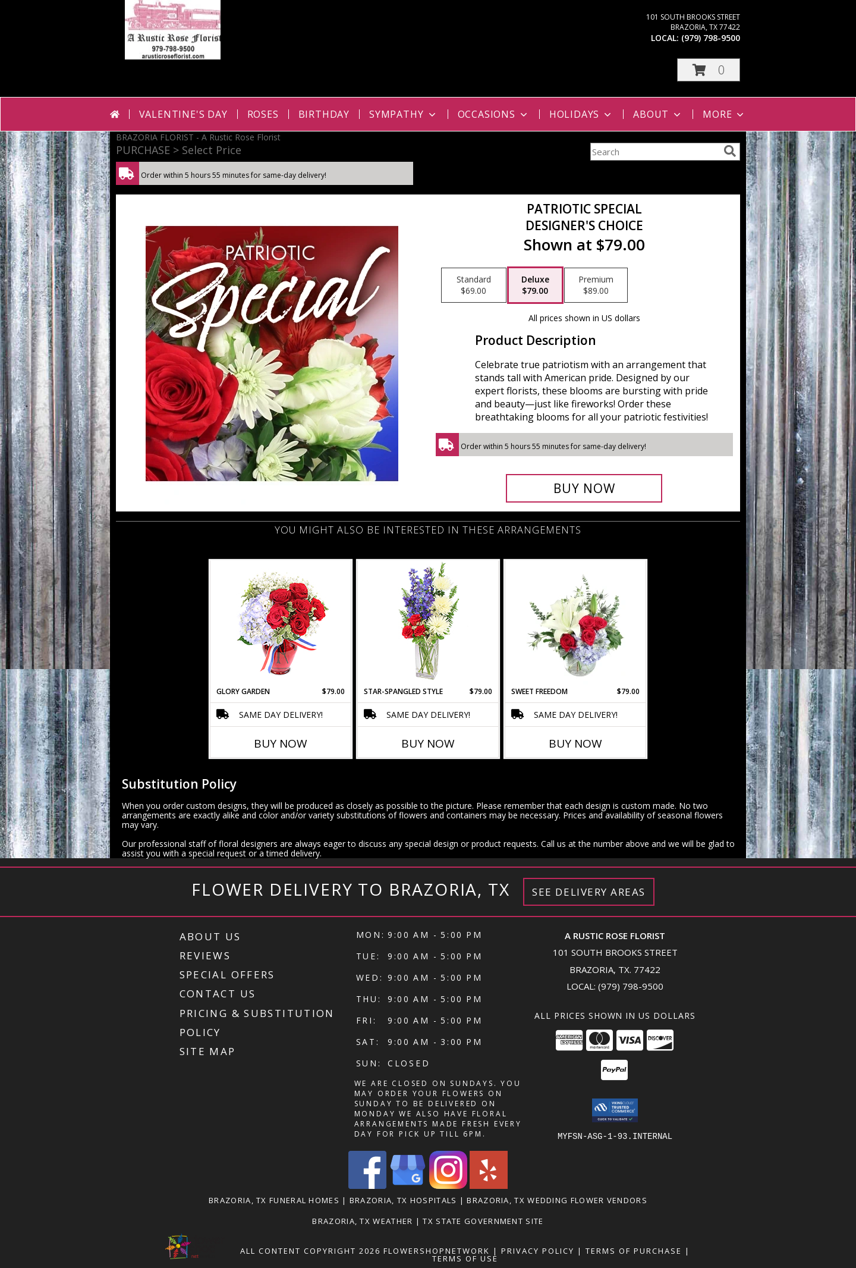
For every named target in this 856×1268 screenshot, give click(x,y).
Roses (263, 114)
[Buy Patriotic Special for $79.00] (584, 488)
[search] (729, 151)
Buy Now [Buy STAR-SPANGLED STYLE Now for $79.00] (428, 743)
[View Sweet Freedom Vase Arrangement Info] (575, 623)
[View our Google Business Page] (408, 1185)
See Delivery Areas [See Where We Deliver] (589, 892)
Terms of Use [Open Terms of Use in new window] (465, 1258)
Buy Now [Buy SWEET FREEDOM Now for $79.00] (575, 743)
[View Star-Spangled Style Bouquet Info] (428, 623)
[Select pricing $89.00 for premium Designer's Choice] (596, 285)
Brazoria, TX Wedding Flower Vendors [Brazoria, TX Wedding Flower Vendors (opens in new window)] (557, 1199)
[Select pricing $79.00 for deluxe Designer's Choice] (535, 285)
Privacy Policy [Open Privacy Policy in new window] (537, 1250)
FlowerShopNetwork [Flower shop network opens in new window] (436, 1250)
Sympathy (403, 114)
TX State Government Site (483, 1220)
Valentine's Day (183, 114)
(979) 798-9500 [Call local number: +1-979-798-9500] (710, 37)
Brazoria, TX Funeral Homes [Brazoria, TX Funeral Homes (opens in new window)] (274, 1199)
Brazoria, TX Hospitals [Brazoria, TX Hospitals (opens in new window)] (403, 1199)
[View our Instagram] (448, 1185)
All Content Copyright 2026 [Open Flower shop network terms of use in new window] (310, 1250)
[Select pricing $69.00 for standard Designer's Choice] (474, 285)
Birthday (324, 114)
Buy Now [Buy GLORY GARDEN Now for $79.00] (280, 743)
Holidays (581, 114)
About (658, 114)
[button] (708, 69)
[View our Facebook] (367, 1185)
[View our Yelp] (489, 1185)
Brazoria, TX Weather (362, 1220)
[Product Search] (654, 151)
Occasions (494, 114)
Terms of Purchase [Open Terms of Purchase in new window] (634, 1250)
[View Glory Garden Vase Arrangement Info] (281, 623)
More (724, 114)
